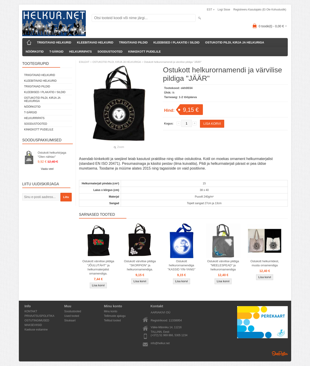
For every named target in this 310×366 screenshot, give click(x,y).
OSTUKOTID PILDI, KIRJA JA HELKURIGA (234, 42)
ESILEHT (84, 62)
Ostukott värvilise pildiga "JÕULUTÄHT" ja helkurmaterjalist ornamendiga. (98, 267)
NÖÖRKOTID (35, 51)
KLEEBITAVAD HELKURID (95, 42)
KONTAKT (31, 311)
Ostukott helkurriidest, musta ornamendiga (265, 263)
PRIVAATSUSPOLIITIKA (39, 316)
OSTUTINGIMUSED (37, 320)
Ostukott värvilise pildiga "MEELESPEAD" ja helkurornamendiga (223, 265)
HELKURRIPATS (80, 51)
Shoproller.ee (280, 353)
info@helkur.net (160, 343)
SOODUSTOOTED (109, 51)
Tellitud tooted (112, 320)
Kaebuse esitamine (36, 329)
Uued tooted (71, 316)
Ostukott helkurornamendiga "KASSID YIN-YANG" (181, 265)
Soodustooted (72, 311)
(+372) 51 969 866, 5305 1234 (169, 335)
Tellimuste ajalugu (114, 316)
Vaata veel (47, 168)
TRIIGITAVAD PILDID (133, 42)
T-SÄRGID (56, 51)
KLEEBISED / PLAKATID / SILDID (176, 42)
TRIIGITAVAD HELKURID (54, 42)
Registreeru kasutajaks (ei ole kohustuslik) (259, 9)
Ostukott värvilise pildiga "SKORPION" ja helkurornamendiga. (140, 265)
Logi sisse (224, 9)
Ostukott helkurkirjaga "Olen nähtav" (52, 154)
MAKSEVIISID (33, 325)
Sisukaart (70, 320)
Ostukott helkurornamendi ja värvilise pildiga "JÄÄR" (173, 62)
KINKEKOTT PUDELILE (144, 51)
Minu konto (110, 311)
